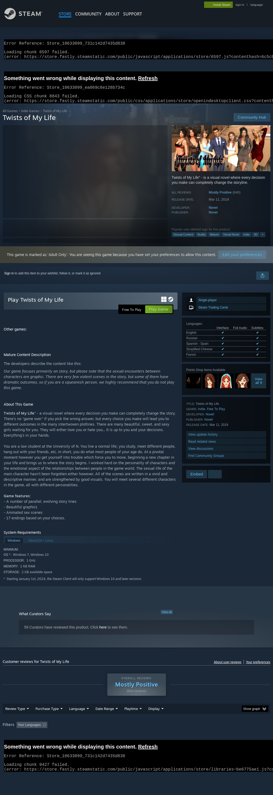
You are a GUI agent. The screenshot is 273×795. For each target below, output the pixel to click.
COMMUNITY (88, 14)
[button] (20, 738)
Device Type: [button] (13, 745)
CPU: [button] (232, 738)
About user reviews (227, 668)
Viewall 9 (258, 387)
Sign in (9, 279)
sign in (239, 5)
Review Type (15, 722)
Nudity (202, 240)
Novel (213, 214)
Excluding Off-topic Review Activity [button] (82, 738)
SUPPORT (132, 14)
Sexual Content (183, 240)
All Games (10, 117)
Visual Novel (231, 240)
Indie (246, 240)
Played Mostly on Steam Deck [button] (161, 738)
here (103, 633)
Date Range (104, 722)
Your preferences (258, 668)
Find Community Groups (206, 462)
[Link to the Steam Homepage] (27, 18)
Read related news (202, 448)
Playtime (131, 722)
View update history (203, 441)
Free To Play (216, 415)
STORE (65, 14)
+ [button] (262, 240)
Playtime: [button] (123, 738)
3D (255, 240)
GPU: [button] (249, 738)
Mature (214, 240)
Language (77, 722)
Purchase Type (47, 722)
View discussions (200, 455)
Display (154, 722)
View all (167, 618)
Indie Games (30, 117)
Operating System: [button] (205, 738)
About (112, 14)
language (256, 5)
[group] (136, 742)
